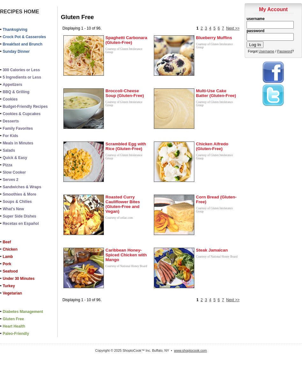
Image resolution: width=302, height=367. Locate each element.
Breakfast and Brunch (22, 44)
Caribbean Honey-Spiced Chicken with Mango (126, 255)
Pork (7, 264)
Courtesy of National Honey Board (126, 266)
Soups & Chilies (17, 201)
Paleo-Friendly (16, 333)
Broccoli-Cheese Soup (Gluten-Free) (124, 93)
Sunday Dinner (16, 51)
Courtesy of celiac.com (119, 217)
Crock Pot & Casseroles (24, 37)
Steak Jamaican (212, 250)
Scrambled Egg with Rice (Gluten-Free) (125, 146)
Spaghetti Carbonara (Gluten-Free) (126, 40)
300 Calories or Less (21, 70)
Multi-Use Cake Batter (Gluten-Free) (216, 93)
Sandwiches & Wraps (22, 187)
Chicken (10, 249)
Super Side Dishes (19, 216)
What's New (13, 209)
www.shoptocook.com (190, 350)
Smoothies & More (19, 194)
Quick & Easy (15, 158)
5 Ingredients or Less (22, 77)
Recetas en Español (21, 223)
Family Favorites (18, 128)
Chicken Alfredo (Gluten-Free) (212, 146)
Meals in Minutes (18, 143)
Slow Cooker (14, 172)
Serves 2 (10, 179)
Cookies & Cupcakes (21, 114)
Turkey (9, 286)
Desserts (11, 121)
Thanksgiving (15, 29)
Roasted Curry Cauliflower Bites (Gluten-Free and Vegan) (122, 204)
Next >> (233, 28)
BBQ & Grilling (16, 92)
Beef (7, 242)
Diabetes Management (23, 311)
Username (266, 51)
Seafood (10, 271)
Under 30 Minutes (18, 278)
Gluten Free (13, 319)
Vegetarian (12, 293)
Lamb (8, 256)
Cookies (10, 99)
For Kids (10, 136)
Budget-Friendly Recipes (25, 106)
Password (284, 51)
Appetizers (12, 84)
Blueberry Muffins (214, 37)
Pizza (7, 165)
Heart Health (14, 326)
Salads (9, 150)
